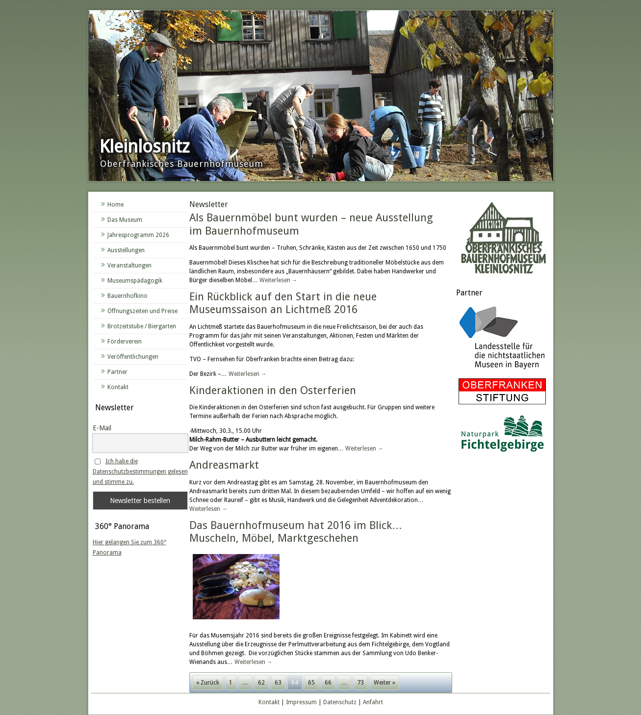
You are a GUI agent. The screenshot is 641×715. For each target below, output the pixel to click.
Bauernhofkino (127, 295)
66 (328, 682)
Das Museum (124, 219)
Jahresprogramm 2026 (138, 235)
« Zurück (207, 682)
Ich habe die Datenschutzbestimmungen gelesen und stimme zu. (140, 471)
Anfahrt (373, 702)
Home (115, 204)
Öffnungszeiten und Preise (142, 311)
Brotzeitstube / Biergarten (141, 326)
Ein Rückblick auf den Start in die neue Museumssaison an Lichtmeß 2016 (283, 303)
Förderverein (124, 341)
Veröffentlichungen (132, 356)
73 (360, 682)
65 (311, 682)
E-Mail (102, 428)
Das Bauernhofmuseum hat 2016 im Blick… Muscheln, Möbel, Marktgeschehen (296, 531)
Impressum (301, 702)
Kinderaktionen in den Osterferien (272, 390)
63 (278, 682)
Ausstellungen (126, 250)
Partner (117, 372)
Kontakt (117, 387)
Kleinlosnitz (144, 146)
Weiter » (384, 682)
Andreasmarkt (224, 465)
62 (261, 682)
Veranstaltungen (129, 265)
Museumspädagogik (134, 280)
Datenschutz (340, 702)
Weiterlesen (278, 280)
